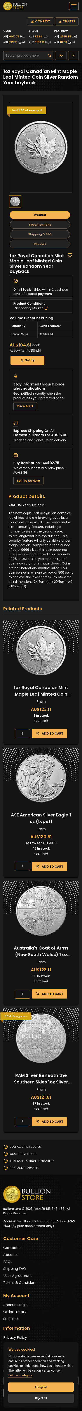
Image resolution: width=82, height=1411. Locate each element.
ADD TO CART (49, 733)
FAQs (7, 1261)
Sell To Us (11, 1318)
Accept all (41, 1387)
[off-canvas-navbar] (74, 6)
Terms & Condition (19, 1282)
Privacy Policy (15, 1337)
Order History (14, 1311)
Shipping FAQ (14, 1268)
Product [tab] (40, 215)
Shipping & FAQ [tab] (40, 234)
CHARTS (67, 21)
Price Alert (25, 406)
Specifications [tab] (40, 225)
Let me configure (20, 1375)
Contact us (12, 1247)
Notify (27, 360)
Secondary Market (31, 308)
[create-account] (60, 55)
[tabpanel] (41, 370)
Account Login (15, 1304)
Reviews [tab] (40, 244)
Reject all (41, 1398)
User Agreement (17, 1275)
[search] (49, 55)
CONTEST (40, 21)
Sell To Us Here (28, 480)
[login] (73, 55)
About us (10, 1254)
